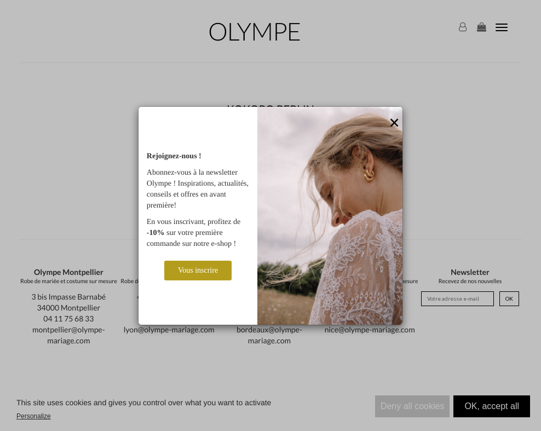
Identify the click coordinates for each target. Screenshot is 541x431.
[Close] (394, 123)
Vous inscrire (198, 270)
